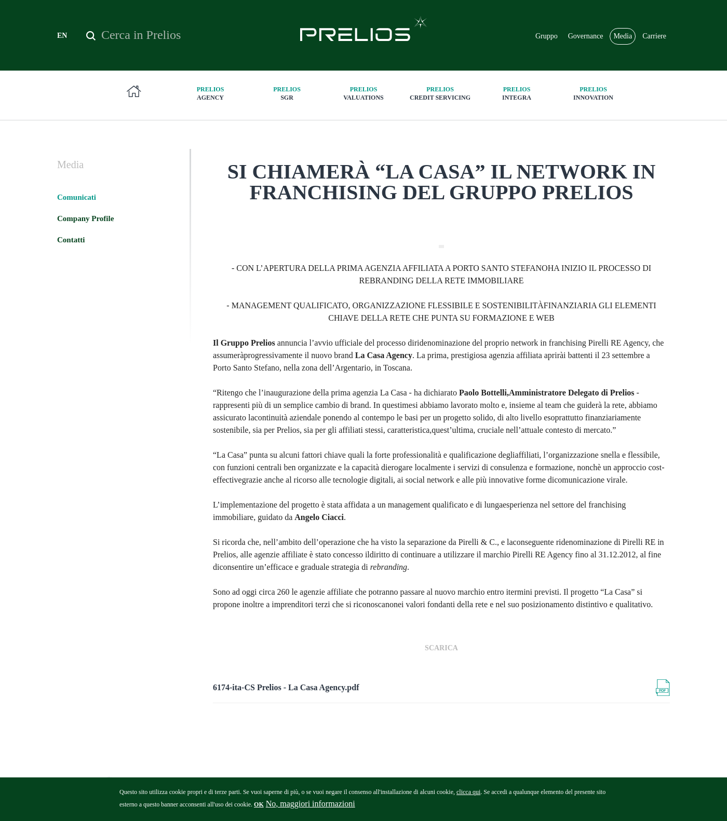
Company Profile (85, 218)
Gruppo (546, 36)
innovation (593, 93)
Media (622, 36)
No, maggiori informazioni (310, 806)
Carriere (654, 36)
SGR (287, 93)
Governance (585, 36)
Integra (516, 93)
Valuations (363, 93)
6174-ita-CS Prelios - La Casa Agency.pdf (286, 687)
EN (62, 35)
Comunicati (76, 197)
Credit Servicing (440, 93)
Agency (210, 93)
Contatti (71, 240)
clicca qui (468, 795)
